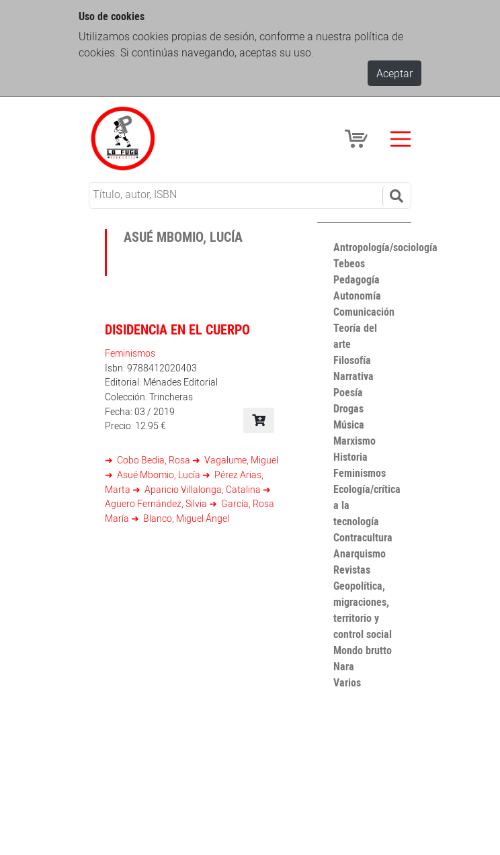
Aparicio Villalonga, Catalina (202, 489)
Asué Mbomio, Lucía (158, 474)
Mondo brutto (362, 650)
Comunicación (363, 311)
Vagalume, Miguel (240, 459)
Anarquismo (359, 553)
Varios (347, 682)
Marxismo (354, 440)
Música (348, 424)
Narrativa (353, 376)
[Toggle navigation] (400, 139)
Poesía (348, 392)
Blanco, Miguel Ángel (185, 518)
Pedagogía (356, 279)
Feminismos (130, 353)
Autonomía (357, 295)
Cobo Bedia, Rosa (153, 459)
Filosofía (352, 360)
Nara (343, 666)
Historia (350, 456)
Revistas (351, 569)
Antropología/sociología (385, 247)
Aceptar (394, 73)
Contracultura (362, 537)
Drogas (348, 408)
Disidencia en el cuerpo (177, 329)
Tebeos (349, 263)
